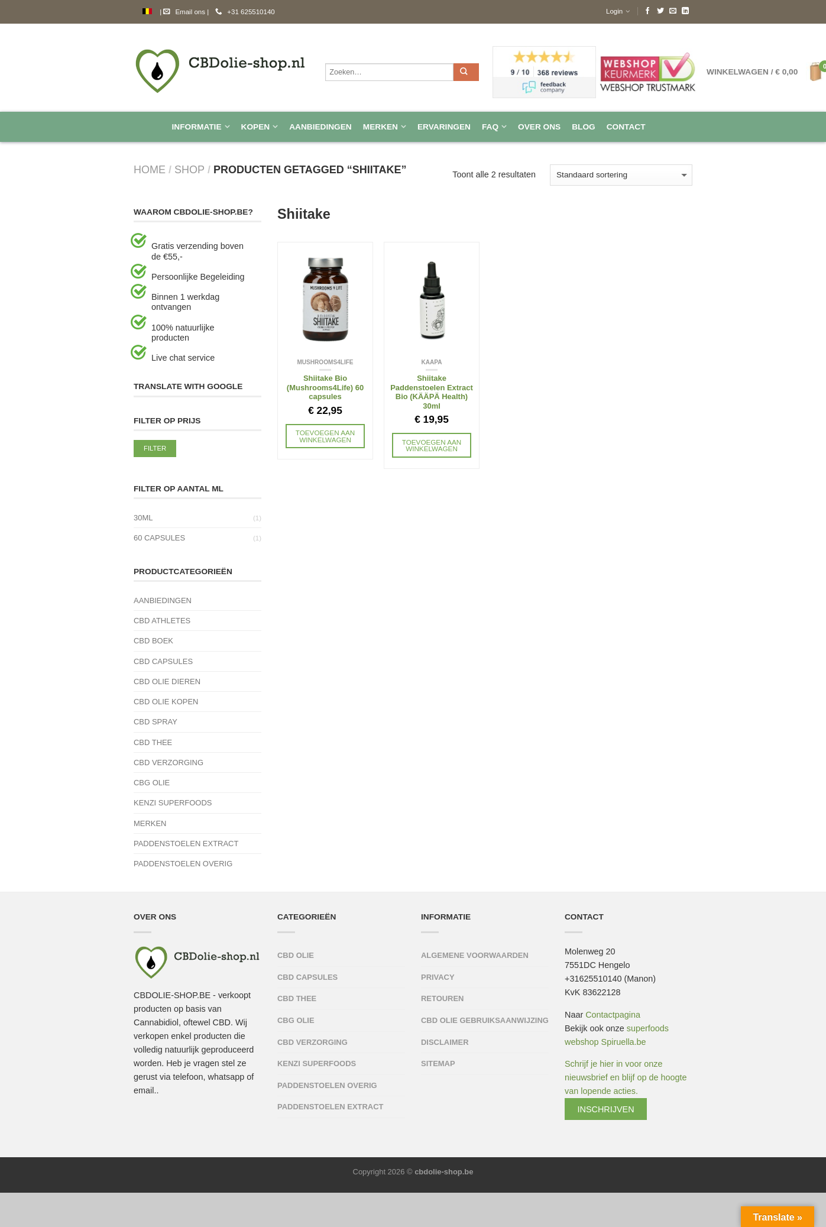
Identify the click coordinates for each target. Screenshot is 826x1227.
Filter (155, 448)
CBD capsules (163, 661)
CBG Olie (152, 782)
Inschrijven (606, 1109)
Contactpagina (612, 1014)
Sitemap (438, 1063)
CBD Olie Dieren (167, 681)
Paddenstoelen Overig (183, 863)
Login (614, 11)
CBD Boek (153, 640)
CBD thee (153, 742)
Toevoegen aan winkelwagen (325, 436)
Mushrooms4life (325, 362)
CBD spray (155, 721)
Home (150, 170)
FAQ (490, 126)
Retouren (442, 998)
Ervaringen (444, 126)
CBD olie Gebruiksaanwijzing (485, 1020)
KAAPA (431, 362)
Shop (189, 170)
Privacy (438, 977)
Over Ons (539, 126)
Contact (626, 126)
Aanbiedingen (320, 126)
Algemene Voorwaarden (475, 955)
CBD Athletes (162, 620)
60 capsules (159, 537)
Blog (583, 126)
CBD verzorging (168, 762)
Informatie (196, 126)
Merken (380, 126)
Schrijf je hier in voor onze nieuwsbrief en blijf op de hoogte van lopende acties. (625, 1086)
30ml (143, 517)
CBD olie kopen (166, 701)
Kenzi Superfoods (173, 802)
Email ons (184, 11)
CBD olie (295, 955)
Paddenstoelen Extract (186, 843)
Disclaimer (445, 1042)
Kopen (255, 126)
